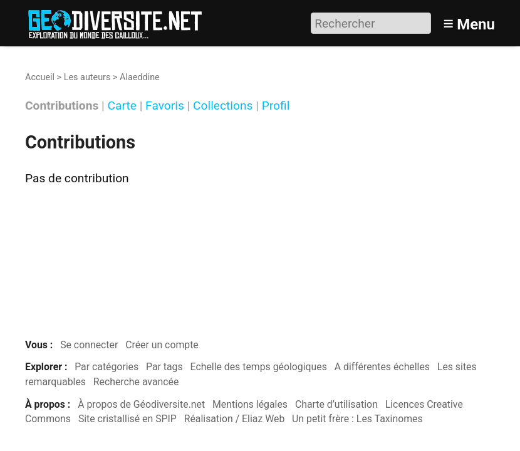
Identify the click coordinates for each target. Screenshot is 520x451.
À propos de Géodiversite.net (141, 404)
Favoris (164, 106)
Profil (276, 106)
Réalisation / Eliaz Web (234, 419)
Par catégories (106, 367)
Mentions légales (250, 404)
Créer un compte (162, 345)
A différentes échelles (382, 367)
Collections (222, 106)
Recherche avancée (136, 382)
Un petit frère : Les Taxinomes (357, 419)
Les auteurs (87, 77)
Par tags (164, 367)
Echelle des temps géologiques (258, 367)
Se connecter (89, 345)
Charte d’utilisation (336, 404)
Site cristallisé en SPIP (127, 419)
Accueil (40, 77)
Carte (122, 106)
